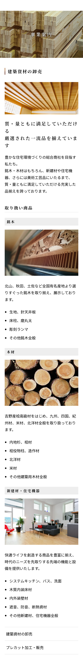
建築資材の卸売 (19, 634)
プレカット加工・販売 (25, 647)
